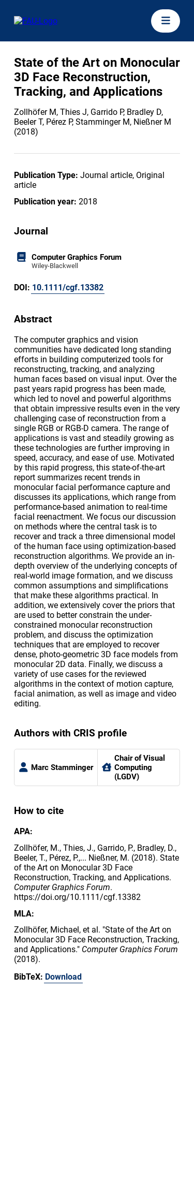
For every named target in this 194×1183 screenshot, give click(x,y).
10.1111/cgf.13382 (67, 287)
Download (63, 977)
